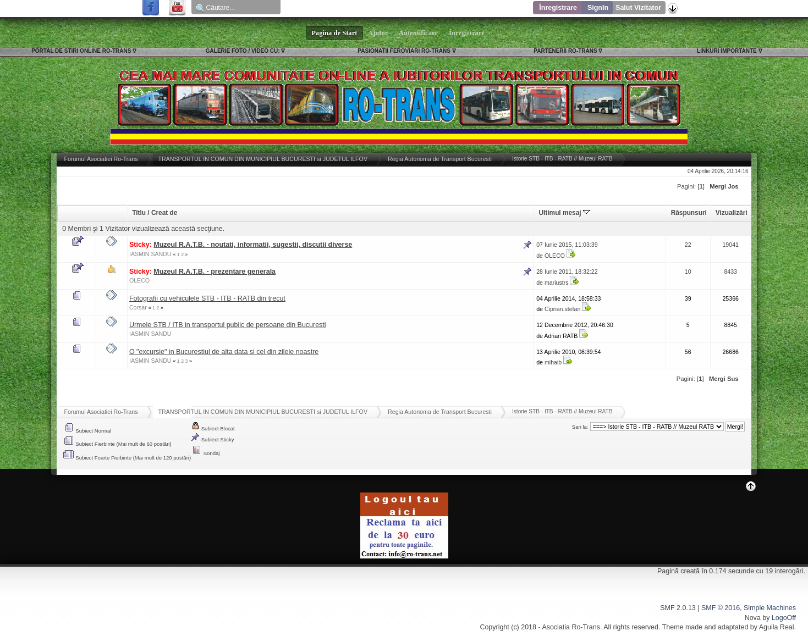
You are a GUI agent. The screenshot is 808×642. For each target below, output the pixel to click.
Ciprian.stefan (562, 309)
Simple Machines (770, 608)
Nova (753, 618)
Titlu (139, 213)
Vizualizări (731, 213)
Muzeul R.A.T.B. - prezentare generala (214, 271)
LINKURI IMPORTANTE (727, 51)
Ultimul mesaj (564, 213)
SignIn (597, 8)
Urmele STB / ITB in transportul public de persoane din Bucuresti (227, 325)
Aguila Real (776, 627)
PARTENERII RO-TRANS (565, 51)
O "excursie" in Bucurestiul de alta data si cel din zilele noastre (223, 352)
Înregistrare (558, 8)
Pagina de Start (334, 33)
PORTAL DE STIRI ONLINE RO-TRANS (81, 51)
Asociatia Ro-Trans (571, 627)
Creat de (164, 213)
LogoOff (784, 618)
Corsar (138, 307)
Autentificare (418, 33)
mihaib (553, 362)
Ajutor (378, 33)
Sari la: (580, 427)
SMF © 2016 (720, 608)
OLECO (555, 255)
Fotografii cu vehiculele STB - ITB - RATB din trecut (207, 298)
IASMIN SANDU (150, 254)
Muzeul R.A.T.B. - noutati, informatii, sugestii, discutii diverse (252, 244)
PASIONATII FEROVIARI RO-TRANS (404, 51)
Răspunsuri (689, 213)
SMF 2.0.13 (677, 608)
